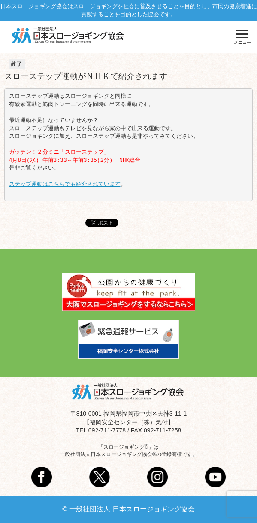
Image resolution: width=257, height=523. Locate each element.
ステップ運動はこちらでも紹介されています (65, 184)
